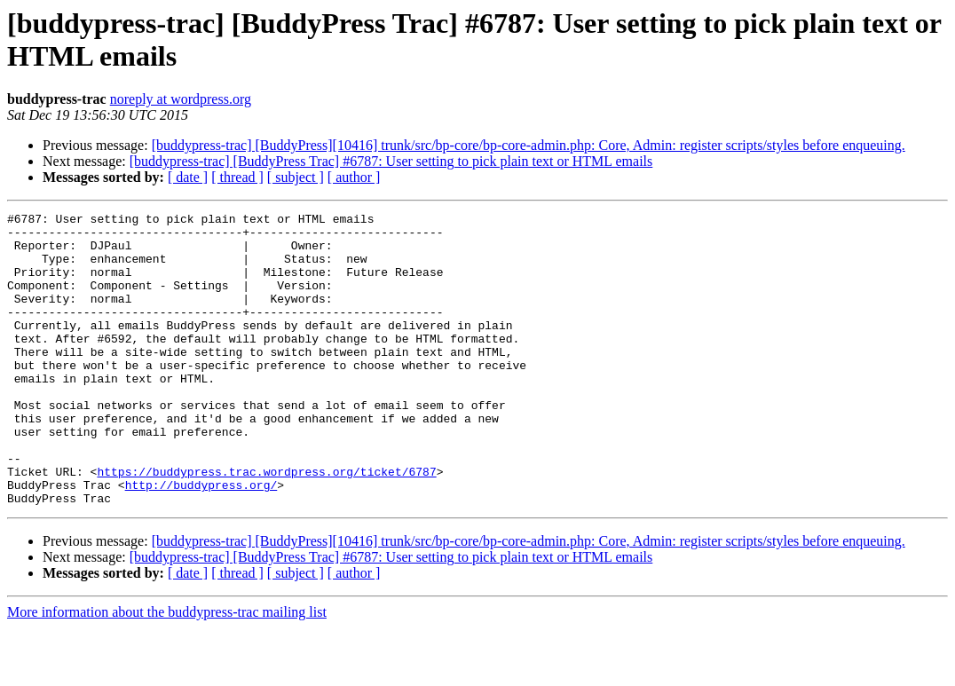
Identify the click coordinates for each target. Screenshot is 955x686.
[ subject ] (295, 177)
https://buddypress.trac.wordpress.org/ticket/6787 (266, 524)
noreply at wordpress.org (180, 98)
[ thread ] (237, 177)
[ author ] (354, 177)
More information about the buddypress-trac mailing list (167, 670)
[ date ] (188, 177)
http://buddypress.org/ (201, 540)
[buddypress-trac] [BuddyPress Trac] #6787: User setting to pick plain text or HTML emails (391, 161)
